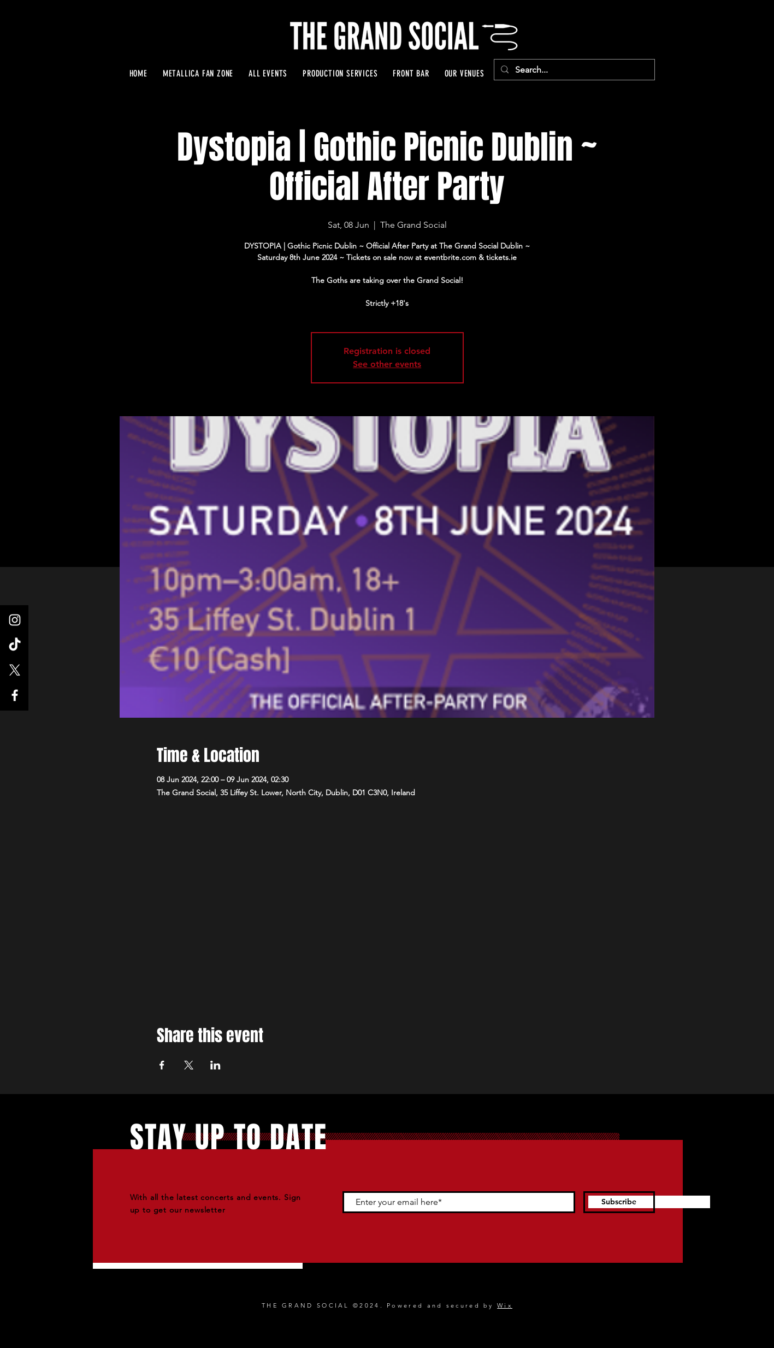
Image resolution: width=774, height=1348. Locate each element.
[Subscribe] (619, 1202)
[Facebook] (14, 695)
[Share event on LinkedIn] (215, 1065)
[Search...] (573, 70)
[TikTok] (14, 645)
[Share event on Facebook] (162, 1065)
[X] (14, 670)
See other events (387, 364)
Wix (504, 1305)
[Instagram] (14, 620)
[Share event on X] (189, 1065)
